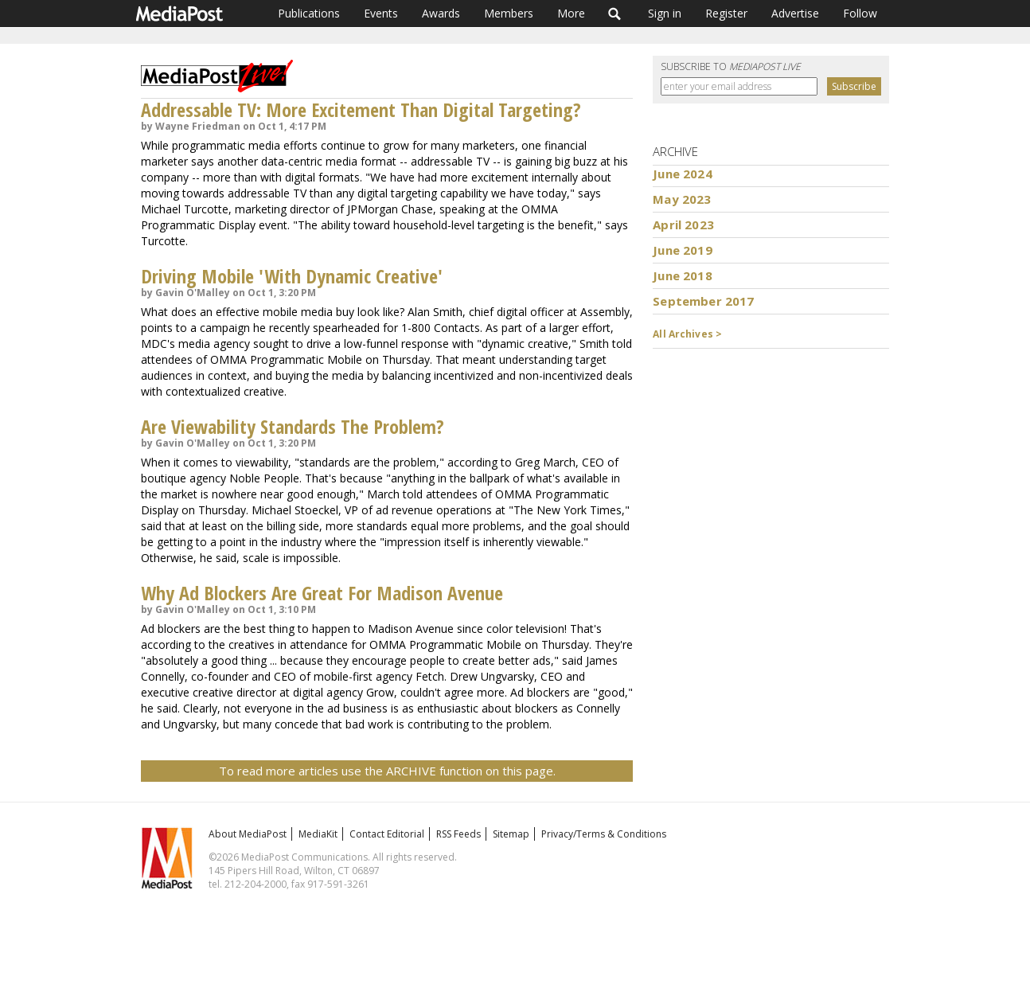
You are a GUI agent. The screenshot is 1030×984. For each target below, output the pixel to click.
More (571, 13)
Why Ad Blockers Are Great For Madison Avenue (322, 593)
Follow (860, 13)
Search (615, 13)
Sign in (664, 13)
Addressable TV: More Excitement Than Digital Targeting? (361, 109)
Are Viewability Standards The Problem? (292, 426)
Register (726, 13)
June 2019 (682, 250)
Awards (441, 13)
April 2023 (683, 224)
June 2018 (682, 275)
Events (381, 13)
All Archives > (687, 334)
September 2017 (703, 301)
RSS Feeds (458, 834)
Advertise (795, 13)
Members (508, 13)
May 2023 (682, 199)
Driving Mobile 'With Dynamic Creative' (292, 276)
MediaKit (317, 834)
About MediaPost (248, 834)
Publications (309, 13)
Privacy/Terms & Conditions (603, 834)
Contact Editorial (386, 834)
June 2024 (682, 174)
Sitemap (511, 834)
